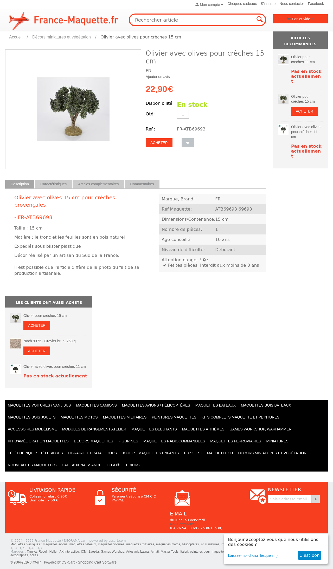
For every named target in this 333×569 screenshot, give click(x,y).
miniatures (212, 544)
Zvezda (94, 551)
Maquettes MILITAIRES (125, 417)
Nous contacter (291, 4)
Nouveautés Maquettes (32, 465)
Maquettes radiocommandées (174, 441)
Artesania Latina (137, 551)
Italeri (184, 551)
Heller (53, 551)
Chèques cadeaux (242, 4)
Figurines (128, 441)
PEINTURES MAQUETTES (174, 417)
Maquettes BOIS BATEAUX (266, 405)
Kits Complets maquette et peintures (240, 417)
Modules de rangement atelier (94, 429)
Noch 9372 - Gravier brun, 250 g (49, 341)
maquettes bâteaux (82, 544)
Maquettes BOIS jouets (32, 417)
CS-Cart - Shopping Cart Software (89, 562)
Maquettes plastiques (25, 544)
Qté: (150, 114)
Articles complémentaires (98, 184)
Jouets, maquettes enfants (150, 453)
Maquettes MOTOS (79, 417)
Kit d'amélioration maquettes (38, 441)
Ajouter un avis (158, 77)
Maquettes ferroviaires (235, 441)
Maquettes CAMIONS (96, 405)
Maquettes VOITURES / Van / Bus (39, 405)
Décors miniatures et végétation (61, 37)
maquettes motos (168, 544)
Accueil (16, 37)
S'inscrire (268, 4)
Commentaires (142, 184)
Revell (43, 551)
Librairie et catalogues (92, 453)
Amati (155, 551)
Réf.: (150, 129)
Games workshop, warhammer (260, 429)
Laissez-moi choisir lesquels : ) (253, 555)
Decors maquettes (93, 441)
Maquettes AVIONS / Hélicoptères (156, 405)
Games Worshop (112, 551)
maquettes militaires (140, 544)
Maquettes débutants (154, 429)
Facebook (316, 4)
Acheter (159, 143)
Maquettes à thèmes (203, 429)
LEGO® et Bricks (123, 465)
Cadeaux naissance (81, 465)
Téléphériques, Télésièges (35, 453)
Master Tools (169, 551)
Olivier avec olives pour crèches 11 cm (54, 366)
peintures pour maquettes (207, 551)
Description (20, 184)
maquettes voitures (111, 544)
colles (34, 555)
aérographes (19, 555)
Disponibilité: (160, 103)
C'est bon (309, 555)
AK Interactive (69, 551)
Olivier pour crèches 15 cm (45, 315)
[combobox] (197, 20)
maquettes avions (55, 544)
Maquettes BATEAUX (215, 405)
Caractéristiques (53, 184)
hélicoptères (190, 544)
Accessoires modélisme (32, 429)
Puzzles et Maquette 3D (208, 453)
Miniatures (277, 441)
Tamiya (32, 551)
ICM (84, 551)
